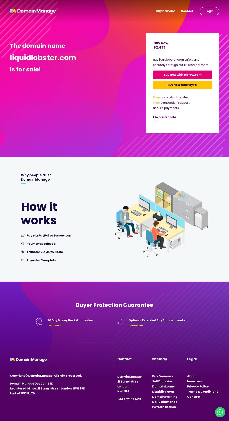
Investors (194, 381)
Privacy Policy (198, 386)
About (192, 376)
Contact (187, 11)
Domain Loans (163, 386)
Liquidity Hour (163, 391)
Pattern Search (164, 407)
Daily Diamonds (164, 402)
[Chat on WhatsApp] (220, 412)
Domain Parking (165, 397)
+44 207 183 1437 (129, 399)
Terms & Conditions (202, 391)
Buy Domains (165, 11)
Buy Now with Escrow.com (182, 75)
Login (209, 11)
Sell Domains (162, 381)
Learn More (54, 325)
